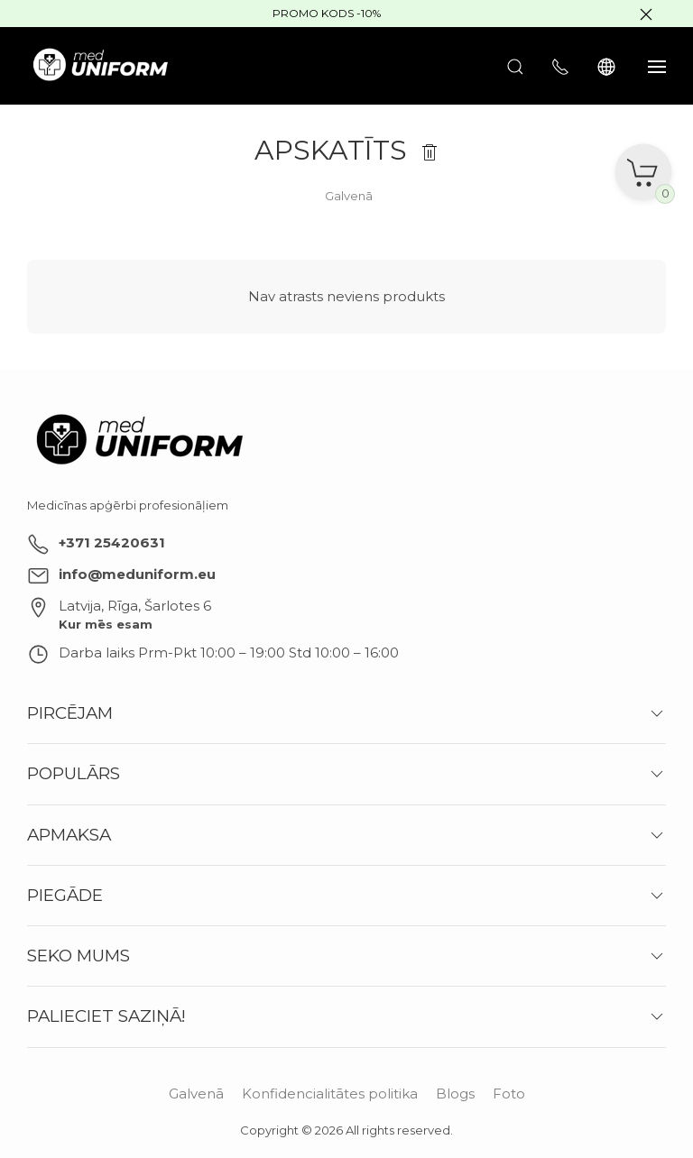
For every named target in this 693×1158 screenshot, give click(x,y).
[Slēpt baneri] (646, 13)
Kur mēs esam (105, 624)
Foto (509, 1093)
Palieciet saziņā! (106, 1016)
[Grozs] (643, 166)
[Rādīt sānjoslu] (656, 66)
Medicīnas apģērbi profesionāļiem (127, 505)
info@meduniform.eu (137, 574)
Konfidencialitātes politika (330, 1093)
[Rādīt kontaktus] (560, 66)
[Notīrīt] (429, 150)
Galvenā (196, 1093)
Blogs (455, 1093)
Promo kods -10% (327, 13)
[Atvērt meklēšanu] (515, 66)
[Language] (608, 66)
